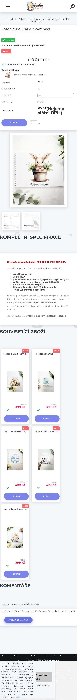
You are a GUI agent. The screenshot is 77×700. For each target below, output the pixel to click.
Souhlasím (43, 685)
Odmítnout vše (42, 677)
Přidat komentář (18, 620)
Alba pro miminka (30, 19)
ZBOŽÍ (8, 6)
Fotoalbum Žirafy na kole (18, 509)
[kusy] (33, 122)
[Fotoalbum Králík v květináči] (38, 133)
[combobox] (55, 95)
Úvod (10, 19)
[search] (73, 7)
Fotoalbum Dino (44, 354)
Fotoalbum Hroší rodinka (18, 431)
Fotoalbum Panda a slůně (49, 431)
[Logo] (34, 6)
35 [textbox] (40, 95)
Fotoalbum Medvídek (16, 354)
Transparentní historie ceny (17, 64)
